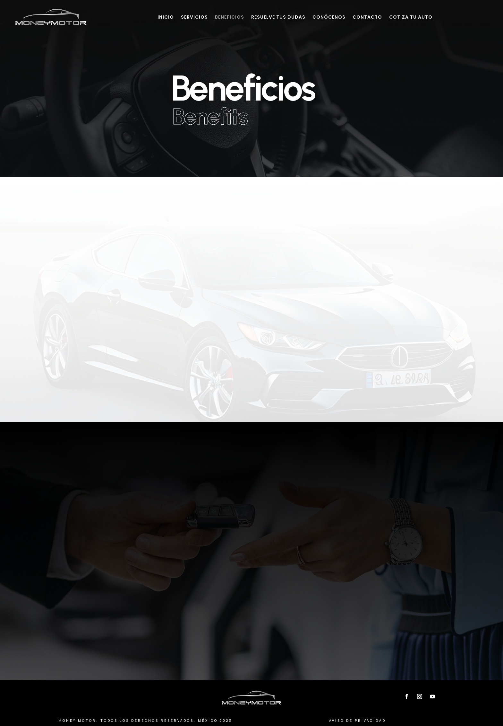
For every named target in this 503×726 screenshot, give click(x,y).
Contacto (367, 17)
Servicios (194, 17)
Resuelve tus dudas (278, 17)
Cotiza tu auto (410, 17)
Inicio (166, 17)
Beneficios (229, 17)
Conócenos (328, 17)
